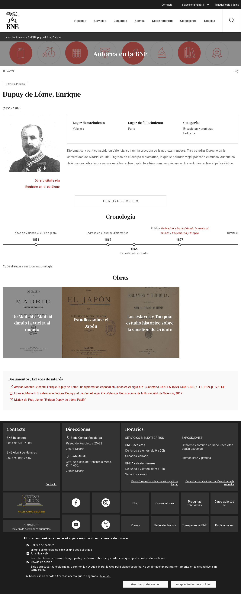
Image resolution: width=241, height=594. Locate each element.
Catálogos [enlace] (120, 21)
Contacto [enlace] (167, 4)
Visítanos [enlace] (80, 21)
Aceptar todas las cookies (193, 587)
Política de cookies (42, 548)
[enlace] (12, 28)
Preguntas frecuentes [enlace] (195, 503)
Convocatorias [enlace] (165, 503)
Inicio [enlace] (8, 37)
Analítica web (39, 556)
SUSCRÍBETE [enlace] (31, 525)
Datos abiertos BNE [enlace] (224, 503)
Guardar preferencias (145, 587)
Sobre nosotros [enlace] (162, 21)
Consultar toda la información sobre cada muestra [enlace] (209, 483)
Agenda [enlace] (140, 21)
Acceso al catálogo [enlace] (31, 187)
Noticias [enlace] (209, 21)
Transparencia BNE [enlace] (194, 525)
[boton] (208, 4)
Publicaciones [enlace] (224, 525)
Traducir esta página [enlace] (227, 4)
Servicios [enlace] (100, 21)
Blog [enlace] (135, 503)
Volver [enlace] (10, 71)
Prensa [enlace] (135, 525)
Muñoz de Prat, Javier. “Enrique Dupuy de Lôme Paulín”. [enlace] (50, 400)
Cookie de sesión (41, 565)
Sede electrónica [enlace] (165, 525)
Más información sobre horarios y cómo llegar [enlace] (154, 483)
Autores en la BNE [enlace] (23, 37)
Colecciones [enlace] (188, 21)
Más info (105, 579)
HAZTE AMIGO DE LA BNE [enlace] (31, 511)
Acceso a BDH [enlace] (31, 180)
